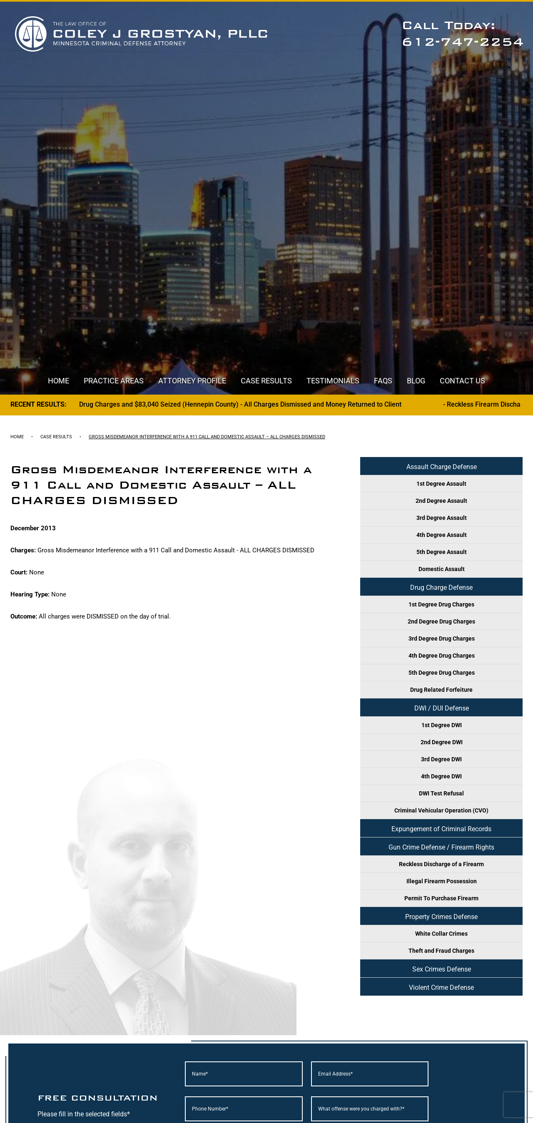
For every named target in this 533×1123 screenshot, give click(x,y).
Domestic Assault (441, 569)
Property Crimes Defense (441, 917)
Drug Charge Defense (441, 587)
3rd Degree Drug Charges (441, 638)
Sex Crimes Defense (441, 969)
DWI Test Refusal (441, 793)
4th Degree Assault (441, 535)
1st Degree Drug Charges (441, 604)
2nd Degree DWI (442, 742)
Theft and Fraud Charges (441, 950)
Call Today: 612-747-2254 (462, 33)
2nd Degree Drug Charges (441, 621)
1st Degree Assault (441, 483)
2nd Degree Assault (441, 500)
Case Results (266, 380)
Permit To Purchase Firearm (441, 898)
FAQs (383, 380)
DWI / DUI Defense (441, 708)
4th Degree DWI (441, 776)
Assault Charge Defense (441, 467)
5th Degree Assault (441, 552)
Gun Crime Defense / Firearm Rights (441, 847)
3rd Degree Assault (441, 517)
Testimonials (332, 380)
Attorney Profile (192, 380)
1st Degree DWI (441, 725)
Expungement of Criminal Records (441, 829)
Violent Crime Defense (441, 987)
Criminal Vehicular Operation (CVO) (441, 810)
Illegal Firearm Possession (441, 881)
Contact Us (462, 380)
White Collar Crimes (441, 933)
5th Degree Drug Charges (441, 672)
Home (58, 380)
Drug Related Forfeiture (441, 689)
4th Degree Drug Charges (441, 655)
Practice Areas (114, 380)
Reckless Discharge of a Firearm (441, 864)
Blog (416, 380)
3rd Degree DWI (441, 759)
